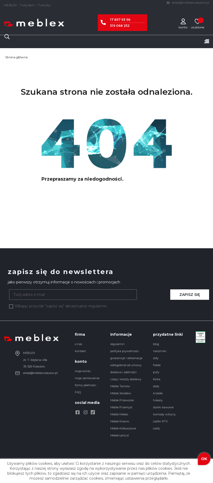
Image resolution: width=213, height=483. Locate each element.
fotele (157, 365)
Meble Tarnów (120, 386)
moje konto (82, 371)
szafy (156, 428)
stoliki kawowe (163, 407)
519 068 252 (120, 26)
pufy (156, 372)
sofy (156, 358)
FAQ (78, 392)
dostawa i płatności (123, 372)
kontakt (80, 351)
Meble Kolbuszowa (123, 428)
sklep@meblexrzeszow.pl (188, 2)
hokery (158, 400)
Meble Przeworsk (122, 400)
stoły (156, 386)
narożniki (159, 351)
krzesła (158, 393)
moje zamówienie (87, 378)
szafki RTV (160, 421)
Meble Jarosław (120, 393)
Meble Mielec (119, 414)
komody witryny (164, 414)
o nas (78, 344)
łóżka (156, 379)
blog (156, 344)
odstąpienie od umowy (126, 365)
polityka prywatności (124, 351)
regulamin (117, 344)
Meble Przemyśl (121, 407)
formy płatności (85, 385)
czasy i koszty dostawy (125, 379)
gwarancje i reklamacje (126, 358)
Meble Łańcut (119, 435)
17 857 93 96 (120, 20)
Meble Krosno (119, 421)
